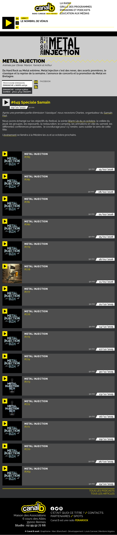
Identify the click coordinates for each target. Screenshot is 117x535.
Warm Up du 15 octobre (81, 121)
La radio (65, 3)
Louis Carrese (91, 531)
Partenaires (60, 516)
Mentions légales (107, 531)
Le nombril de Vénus (34, 21)
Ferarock (81, 520)
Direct (24, 18)
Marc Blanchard (59, 531)
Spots (78, 516)
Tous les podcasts (102, 490)
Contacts (95, 512)
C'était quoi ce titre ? (67, 512)
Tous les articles (103, 493)
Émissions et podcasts (75, 10)
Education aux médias (74, 13)
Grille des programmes (76, 6)
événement (10, 134)
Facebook (45, 81)
